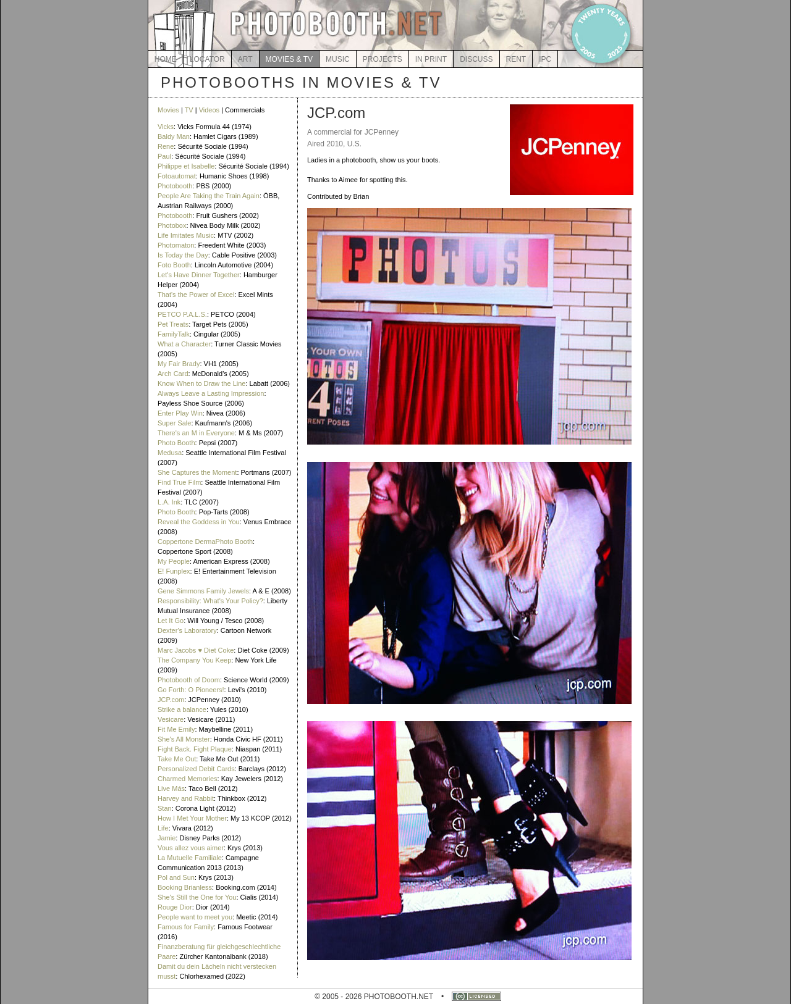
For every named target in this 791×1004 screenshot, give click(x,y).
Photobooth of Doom (189, 680)
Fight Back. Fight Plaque (195, 749)
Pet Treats (173, 324)
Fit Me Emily (176, 729)
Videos (209, 110)
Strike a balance (182, 709)
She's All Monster (184, 739)
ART (245, 59)
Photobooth (175, 186)
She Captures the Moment (197, 472)
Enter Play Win (180, 413)
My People (174, 561)
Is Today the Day (183, 255)
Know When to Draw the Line (201, 383)
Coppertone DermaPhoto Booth (205, 541)
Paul (164, 156)
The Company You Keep (194, 660)
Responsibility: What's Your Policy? (210, 600)
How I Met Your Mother (192, 818)
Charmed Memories (188, 778)
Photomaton (176, 245)
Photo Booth (176, 442)
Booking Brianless (185, 887)
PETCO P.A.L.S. (182, 314)
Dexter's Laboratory (187, 630)
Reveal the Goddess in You (199, 521)
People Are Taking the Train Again (209, 195)
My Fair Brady (179, 363)
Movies (168, 110)
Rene (166, 146)
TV (189, 110)
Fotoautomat (177, 176)
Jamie (167, 838)
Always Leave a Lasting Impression (211, 393)
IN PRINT (431, 59)
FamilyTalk (174, 334)
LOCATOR (207, 59)
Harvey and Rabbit (186, 798)
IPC (545, 59)
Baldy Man (174, 136)
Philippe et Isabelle (186, 166)
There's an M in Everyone (196, 433)
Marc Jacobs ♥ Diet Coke (196, 650)
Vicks (166, 126)
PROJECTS (382, 59)
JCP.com (171, 699)
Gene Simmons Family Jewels (203, 591)
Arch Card (173, 373)
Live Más (171, 788)
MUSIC (338, 59)
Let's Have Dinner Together (199, 274)
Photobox (172, 225)
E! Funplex (174, 571)
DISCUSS (476, 59)
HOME (165, 59)
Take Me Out (177, 759)
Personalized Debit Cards (196, 768)
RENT (516, 59)
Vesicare (171, 719)
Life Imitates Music (186, 235)
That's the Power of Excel (196, 294)
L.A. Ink (169, 502)
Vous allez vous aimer (191, 847)
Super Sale (174, 423)
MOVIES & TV (289, 59)
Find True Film (179, 482)
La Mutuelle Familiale (190, 857)
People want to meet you (195, 917)
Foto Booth (174, 265)
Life (163, 828)
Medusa (170, 452)
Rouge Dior (175, 907)
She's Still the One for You (197, 897)
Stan (165, 808)
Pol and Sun (176, 877)
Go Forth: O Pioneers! (191, 689)
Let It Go (171, 620)
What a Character (184, 344)
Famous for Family (186, 927)
